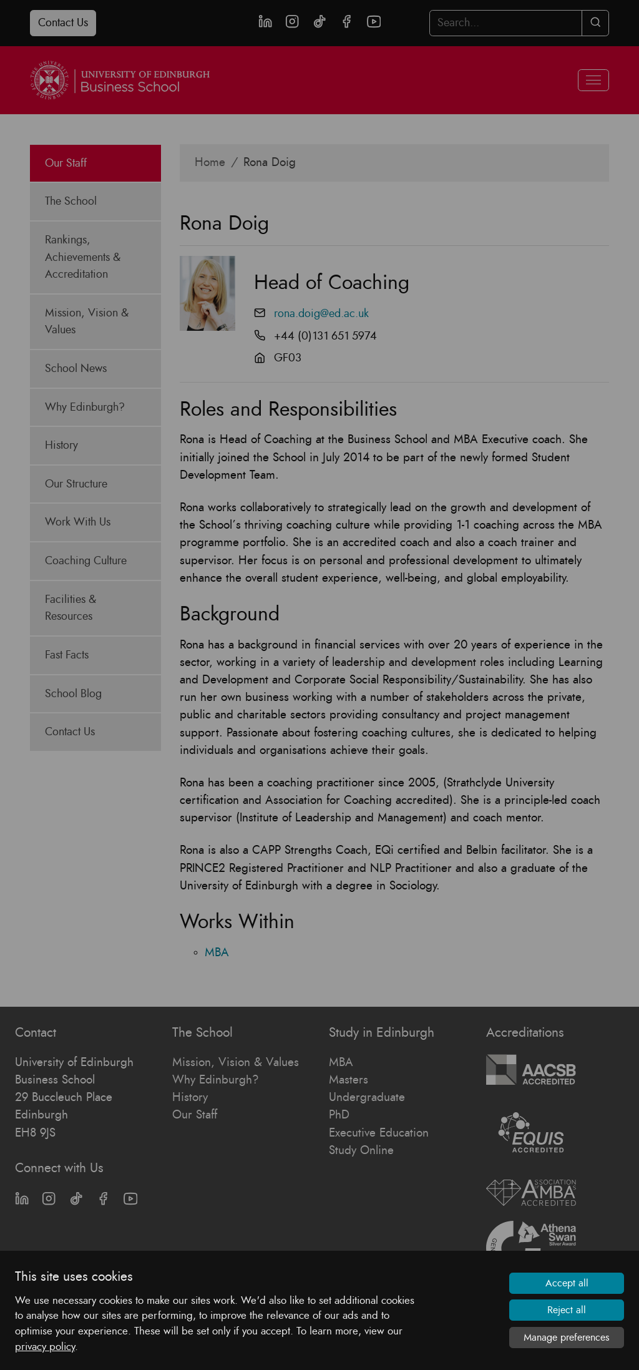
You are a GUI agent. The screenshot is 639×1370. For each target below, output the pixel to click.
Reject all (566, 1310)
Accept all (566, 1283)
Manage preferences (567, 1338)
